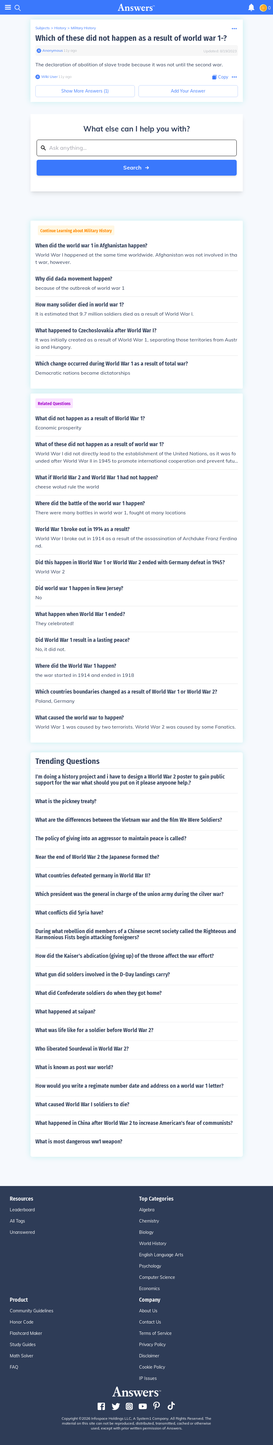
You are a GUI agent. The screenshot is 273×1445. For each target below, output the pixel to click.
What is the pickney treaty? (65, 801)
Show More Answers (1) (85, 91)
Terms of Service (155, 1333)
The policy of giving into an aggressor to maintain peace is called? (110, 838)
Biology (146, 1232)
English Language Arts (161, 1255)
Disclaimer (149, 1356)
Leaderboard (22, 1209)
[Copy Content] (220, 77)
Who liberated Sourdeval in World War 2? (82, 1048)
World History (152, 1243)
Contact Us (150, 1322)
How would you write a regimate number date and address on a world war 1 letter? (129, 1086)
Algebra (146, 1209)
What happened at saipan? (65, 1011)
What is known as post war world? (74, 1067)
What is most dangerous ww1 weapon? (78, 1141)
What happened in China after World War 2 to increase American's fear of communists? (134, 1123)
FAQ (14, 1367)
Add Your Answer (188, 91)
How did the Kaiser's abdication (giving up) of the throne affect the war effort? (124, 956)
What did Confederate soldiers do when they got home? (98, 993)
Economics (149, 1288)
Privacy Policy (152, 1344)
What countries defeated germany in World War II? (92, 875)
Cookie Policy (152, 1367)
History (60, 28)
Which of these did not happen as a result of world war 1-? (131, 38)
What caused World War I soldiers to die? (82, 1104)
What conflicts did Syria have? (69, 912)
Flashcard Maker (26, 1333)
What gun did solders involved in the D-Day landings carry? (102, 974)
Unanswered (22, 1232)
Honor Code (22, 1322)
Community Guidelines (31, 1311)
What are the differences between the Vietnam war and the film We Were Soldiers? (128, 820)
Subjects (42, 28)
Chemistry (149, 1221)
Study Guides (23, 1344)
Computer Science (157, 1277)
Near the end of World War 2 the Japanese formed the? (97, 857)
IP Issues (148, 1378)
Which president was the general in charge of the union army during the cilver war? (129, 894)
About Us (148, 1311)
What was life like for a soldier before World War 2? (94, 1030)
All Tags (17, 1221)
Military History (83, 28)
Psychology (150, 1266)
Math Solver (21, 1356)
